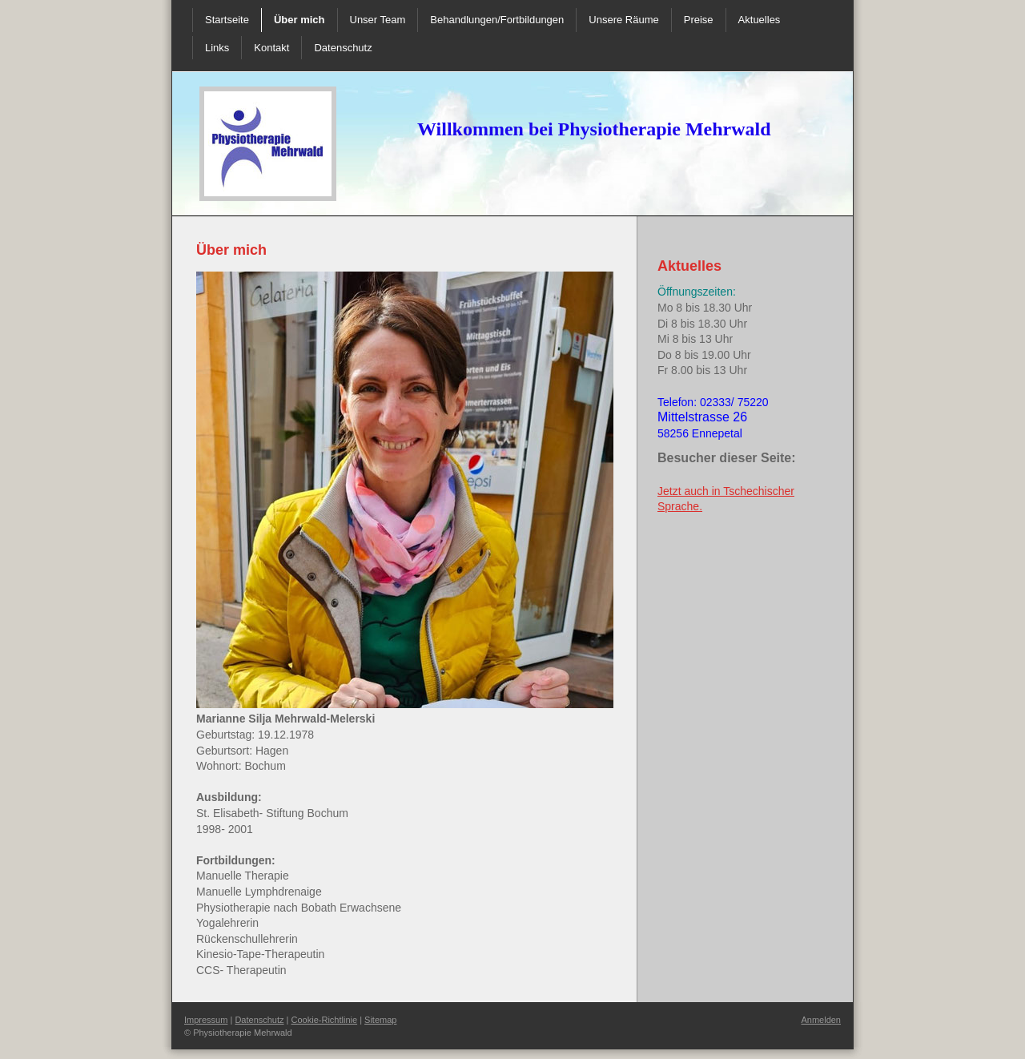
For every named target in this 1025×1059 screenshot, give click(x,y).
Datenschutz (259, 1020)
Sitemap (380, 1020)
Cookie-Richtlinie (324, 1020)
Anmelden (821, 1020)
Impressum (205, 1020)
